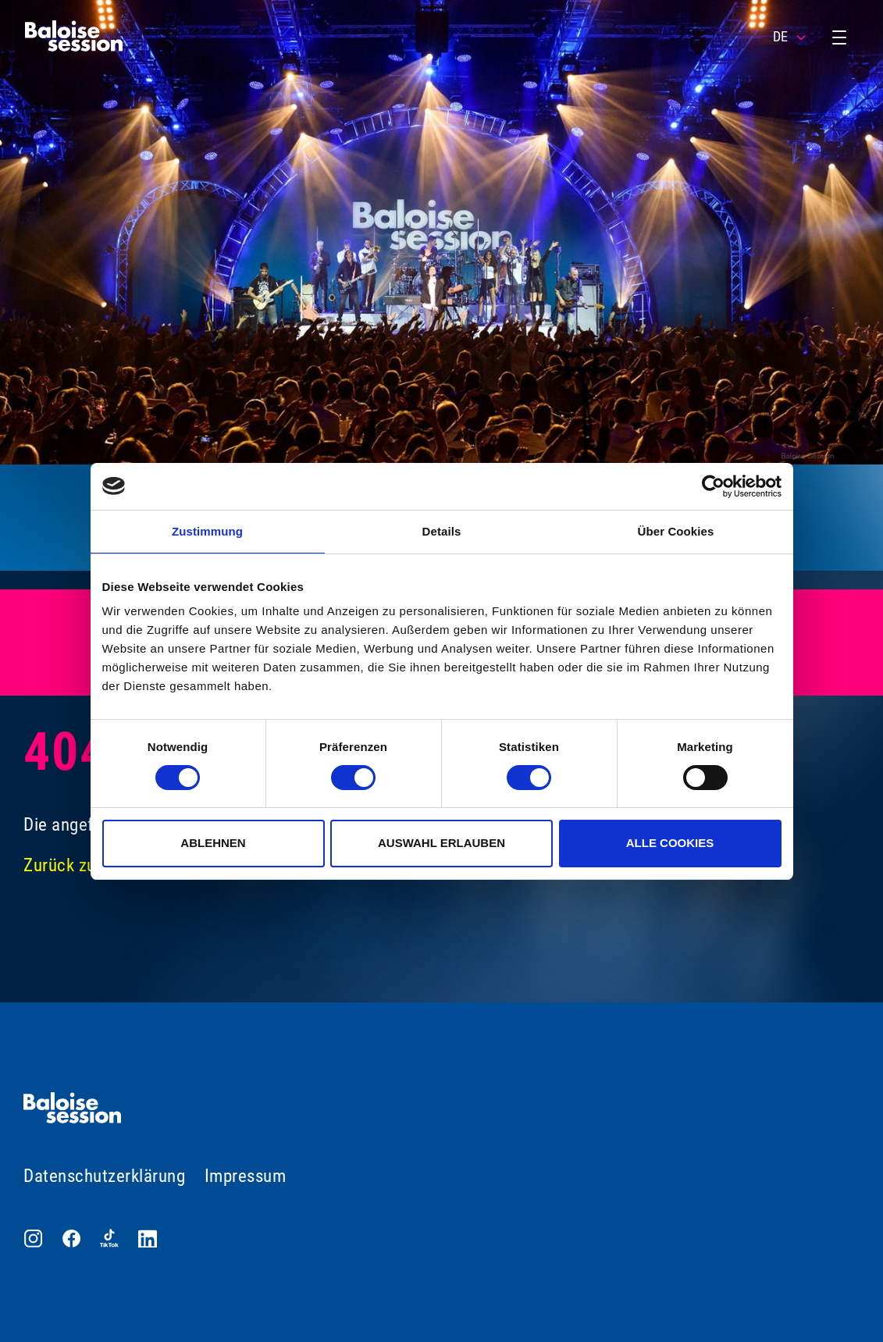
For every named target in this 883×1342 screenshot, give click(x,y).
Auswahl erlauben (441, 842)
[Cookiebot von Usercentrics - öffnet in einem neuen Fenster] (713, 486)
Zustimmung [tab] (207, 531)
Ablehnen (212, 842)
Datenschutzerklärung (104, 1176)
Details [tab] (441, 531)
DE (790, 36)
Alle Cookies (670, 842)
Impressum (246, 1176)
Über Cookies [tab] (676, 531)
